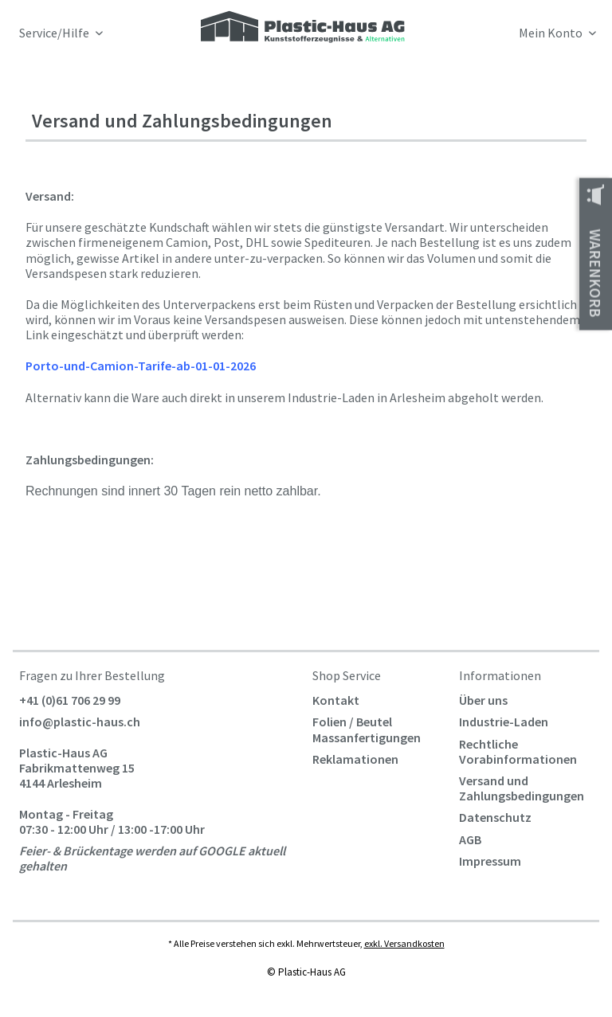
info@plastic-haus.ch (79, 722)
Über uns (483, 700)
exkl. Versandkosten (404, 943)
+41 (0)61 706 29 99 (69, 700)
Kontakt (335, 700)
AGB (470, 839)
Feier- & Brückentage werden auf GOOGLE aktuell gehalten (152, 858)
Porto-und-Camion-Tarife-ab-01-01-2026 (141, 366)
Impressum (490, 861)
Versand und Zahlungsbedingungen (521, 788)
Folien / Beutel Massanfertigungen (366, 729)
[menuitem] (525, 35)
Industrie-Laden (503, 722)
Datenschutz (495, 817)
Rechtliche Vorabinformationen (518, 751)
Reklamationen (355, 759)
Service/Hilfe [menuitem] (55, 33)
